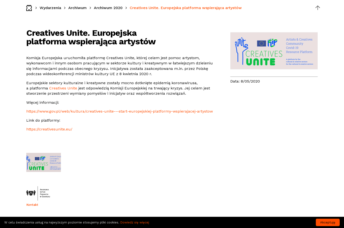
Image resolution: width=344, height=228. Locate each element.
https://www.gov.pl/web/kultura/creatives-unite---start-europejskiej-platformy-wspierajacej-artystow (119, 111)
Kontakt (32, 205)
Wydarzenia (50, 7)
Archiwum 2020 (108, 7)
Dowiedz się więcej (134, 222)
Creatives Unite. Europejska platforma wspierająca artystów (186, 7)
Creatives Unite (63, 88)
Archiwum (77, 7)
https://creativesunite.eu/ (49, 129)
